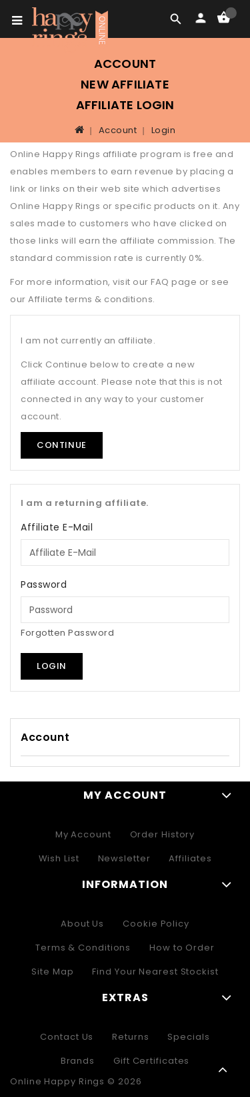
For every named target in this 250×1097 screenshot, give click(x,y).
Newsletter (124, 858)
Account (118, 130)
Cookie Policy (156, 923)
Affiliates (190, 858)
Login (163, 130)
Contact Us (66, 1036)
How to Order (182, 947)
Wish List (59, 858)
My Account (83, 834)
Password (44, 584)
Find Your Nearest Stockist (155, 971)
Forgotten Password (67, 632)
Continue (62, 445)
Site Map (52, 971)
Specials (188, 1036)
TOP (223, 1070)
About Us (82, 923)
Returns (130, 1036)
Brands (78, 1060)
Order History (162, 834)
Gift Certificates (151, 1060)
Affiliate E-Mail (57, 527)
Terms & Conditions (83, 947)
